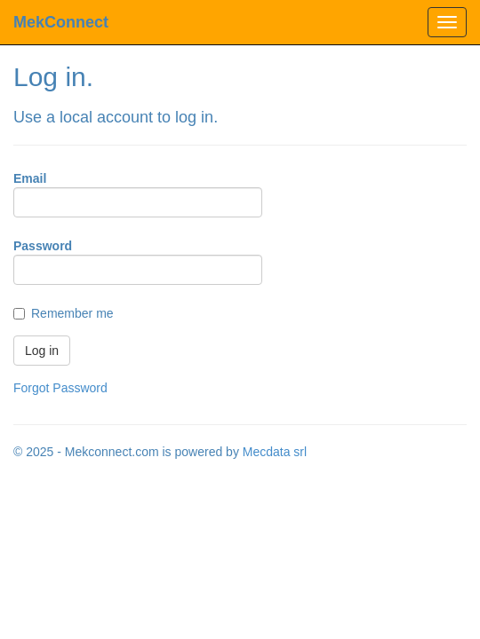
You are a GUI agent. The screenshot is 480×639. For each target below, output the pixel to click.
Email (29, 178)
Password (42, 246)
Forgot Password (60, 388)
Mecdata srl (275, 452)
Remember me (72, 313)
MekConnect (60, 22)
